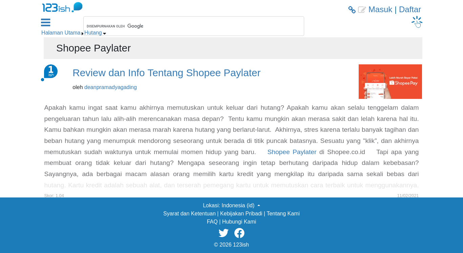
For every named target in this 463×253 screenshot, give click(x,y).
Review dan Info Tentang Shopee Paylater (166, 72)
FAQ (212, 222)
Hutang (93, 33)
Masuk (381, 9)
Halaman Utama (61, 33)
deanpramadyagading (110, 87)
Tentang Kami (283, 213)
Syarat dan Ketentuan (189, 213)
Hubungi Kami (239, 222)
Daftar (410, 9)
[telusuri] (185, 26)
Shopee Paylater (291, 151)
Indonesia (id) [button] (239, 205)
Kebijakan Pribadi (241, 213)
